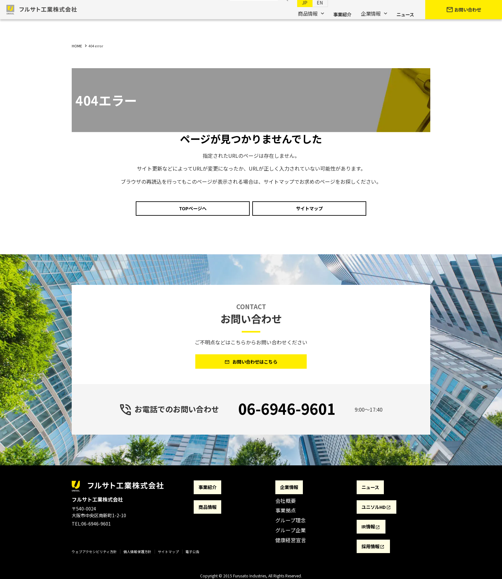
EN (313, 13)
